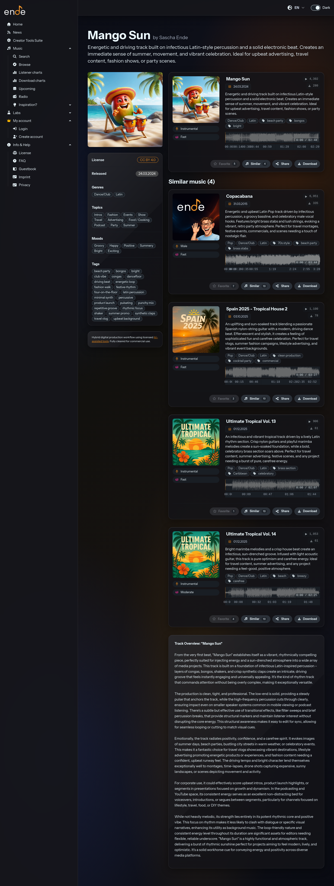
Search (21, 56)
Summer (129, 225)
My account (19, 121)
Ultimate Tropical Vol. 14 (251, 534)
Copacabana (239, 196)
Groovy (99, 245)
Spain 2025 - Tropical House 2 (256, 309)
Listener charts (27, 72)
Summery (146, 245)
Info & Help (18, 145)
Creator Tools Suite (24, 40)
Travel (98, 220)
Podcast (99, 225)
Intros (98, 215)
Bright (98, 251)
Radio (20, 97)
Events (128, 215)
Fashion (113, 215)
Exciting (113, 251)
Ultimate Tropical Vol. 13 (251, 421)
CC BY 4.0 (148, 160)
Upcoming (24, 89)
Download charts (29, 81)
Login (20, 129)
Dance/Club (102, 194)
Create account (28, 137)
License (22, 153)
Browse (22, 65)
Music (14, 48)
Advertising (115, 220)
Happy (114, 245)
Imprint (21, 177)
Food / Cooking (139, 220)
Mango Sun (238, 79)
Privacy (21, 185)
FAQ (19, 161)
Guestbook (24, 169)
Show (142, 215)
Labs (13, 113)
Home (14, 24)
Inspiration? (25, 105)
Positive (129, 245)
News (14, 32)
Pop (230, 243)
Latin (119, 194)
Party (114, 225)
